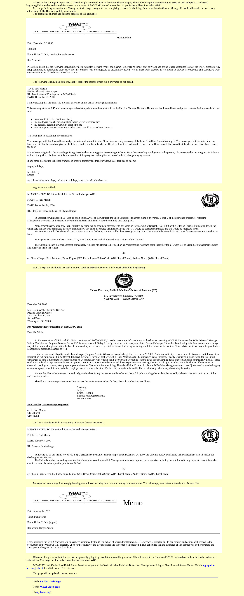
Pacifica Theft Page (50, 581)
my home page (44, 592)
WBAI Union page (50, 586)
